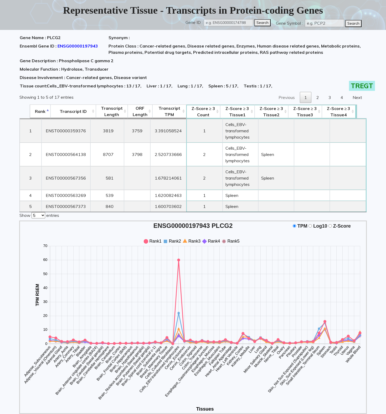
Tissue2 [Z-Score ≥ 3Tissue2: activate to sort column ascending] (282, 111)
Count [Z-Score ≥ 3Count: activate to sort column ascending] (194, 111)
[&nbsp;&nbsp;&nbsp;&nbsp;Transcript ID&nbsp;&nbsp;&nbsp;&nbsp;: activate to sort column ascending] (63, 111)
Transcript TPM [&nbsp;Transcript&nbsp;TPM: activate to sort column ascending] (160, 111)
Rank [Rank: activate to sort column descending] (30, 111)
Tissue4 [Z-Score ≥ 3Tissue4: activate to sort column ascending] (349, 111)
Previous (287, 97)
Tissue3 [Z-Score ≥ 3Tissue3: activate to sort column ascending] (315, 111)
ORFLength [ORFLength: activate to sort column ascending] (130, 111)
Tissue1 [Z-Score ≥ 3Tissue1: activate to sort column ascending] (238, 111)
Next (357, 97)
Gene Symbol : (290, 23)
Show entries (39, 196)
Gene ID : (194, 22)
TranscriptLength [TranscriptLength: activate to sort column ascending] (102, 111)
